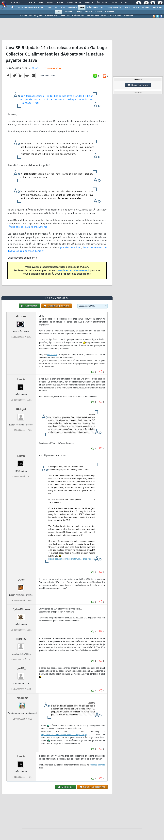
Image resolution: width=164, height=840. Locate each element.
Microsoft (72, 7)
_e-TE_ (21, 668)
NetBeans (109, 12)
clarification (52, 354)
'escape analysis (97, 765)
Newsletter (74, 2)
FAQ (40, 2)
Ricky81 (35, 68)
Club (124, 2)
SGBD (127, 7)
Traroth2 (21, 638)
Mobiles (145, 7)
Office (136, 7)
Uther (21, 579)
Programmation (114, 7)
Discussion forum (138, 85)
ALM (63, 7)
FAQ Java (38, 16)
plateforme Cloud (71, 247)
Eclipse (98, 12)
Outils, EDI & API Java (111, 16)
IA (56, 7)
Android (88, 12)
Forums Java (26, 16)
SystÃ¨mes (157, 7)
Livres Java (64, 16)
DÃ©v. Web (92, 7)
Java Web (68, 12)
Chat (60, 2)
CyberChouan (21, 609)
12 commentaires (52, 68)
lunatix (21, 379)
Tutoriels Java (51, 16)
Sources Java (93, 16)
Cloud (49, 7)
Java (82, 7)
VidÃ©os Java (78, 16)
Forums (15, 2)
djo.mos (21, 316)
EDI (102, 7)
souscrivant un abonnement (72, 270)
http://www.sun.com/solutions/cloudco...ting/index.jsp (64, 734)
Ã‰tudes (101, 2)
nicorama (22, 698)
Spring (79, 12)
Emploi (89, 2)
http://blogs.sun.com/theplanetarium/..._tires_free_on (72, 559)
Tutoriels (29, 2)
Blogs (50, 2)
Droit (114, 2)
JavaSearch (128, 16)
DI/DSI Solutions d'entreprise (30, 7)
